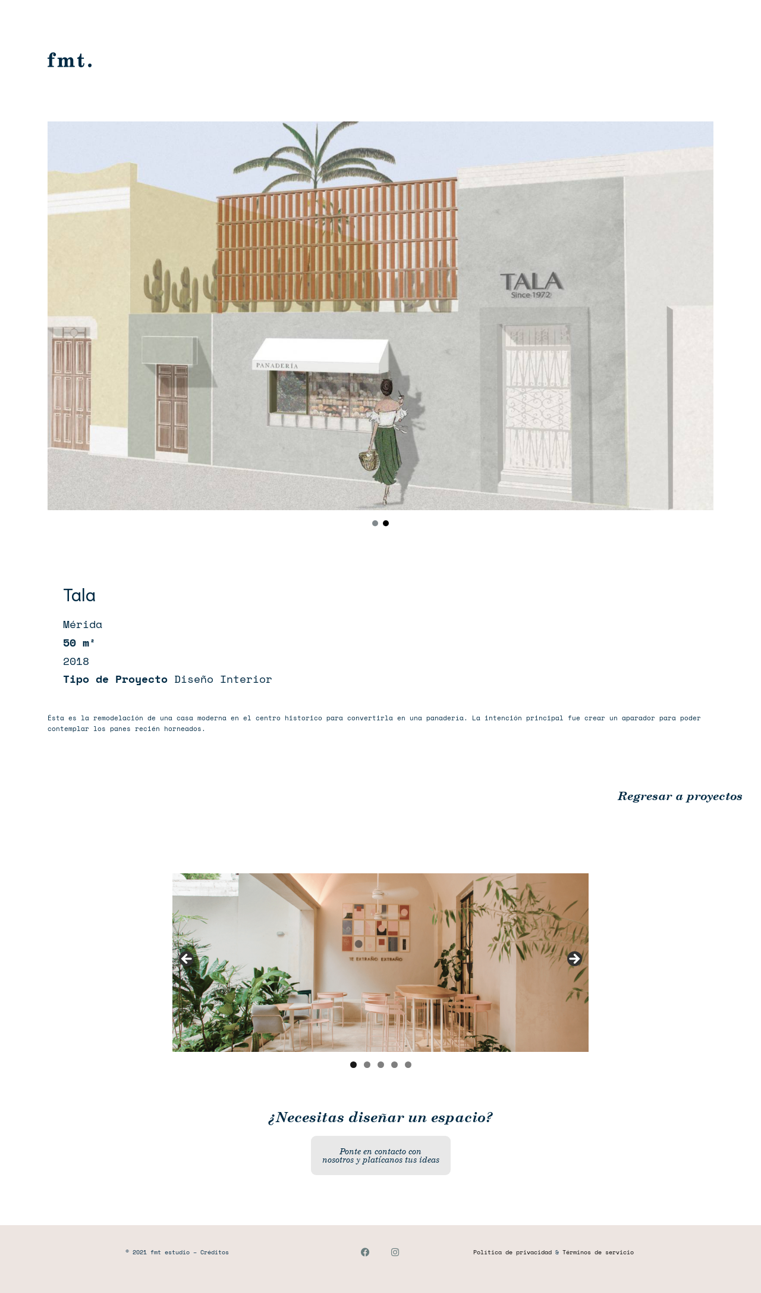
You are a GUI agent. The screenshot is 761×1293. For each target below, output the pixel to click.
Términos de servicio (598, 1252)
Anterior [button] (187, 960)
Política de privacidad (512, 1252)
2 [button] (367, 1064)
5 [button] (408, 1064)
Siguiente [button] (574, 960)
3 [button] (381, 1064)
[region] (380, 325)
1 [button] (353, 1064)
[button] (375, 523)
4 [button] (394, 1064)
